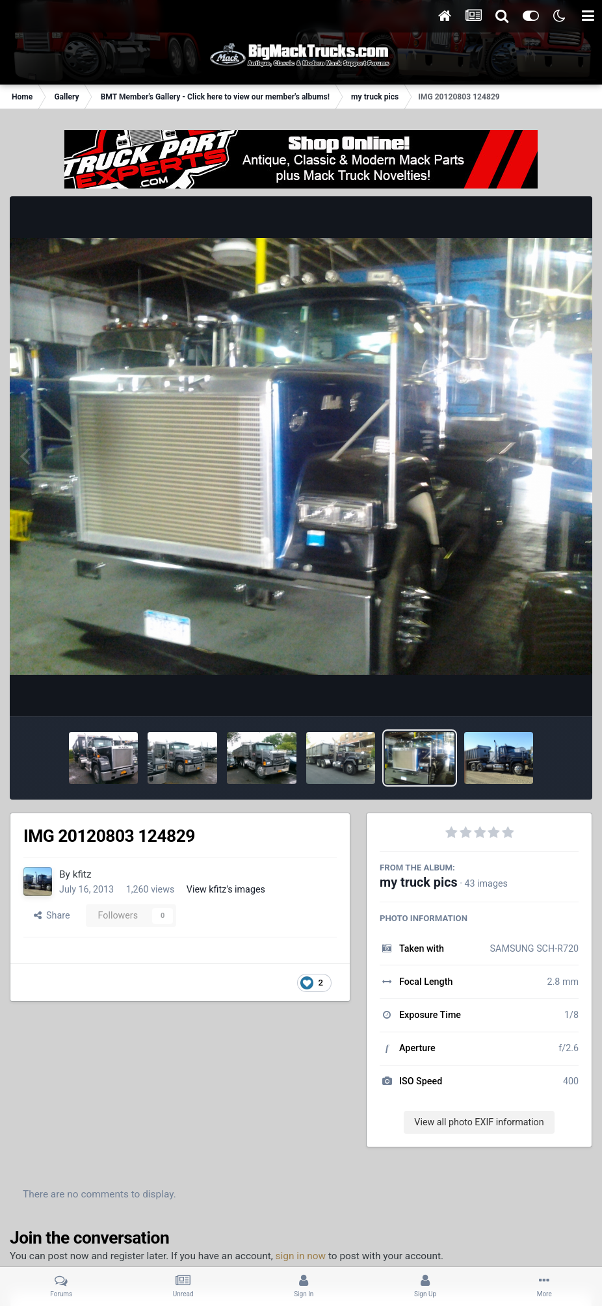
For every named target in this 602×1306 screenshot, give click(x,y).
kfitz (82, 874)
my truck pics (419, 882)
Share (52, 915)
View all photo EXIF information (478, 1122)
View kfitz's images (226, 889)
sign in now (301, 1256)
